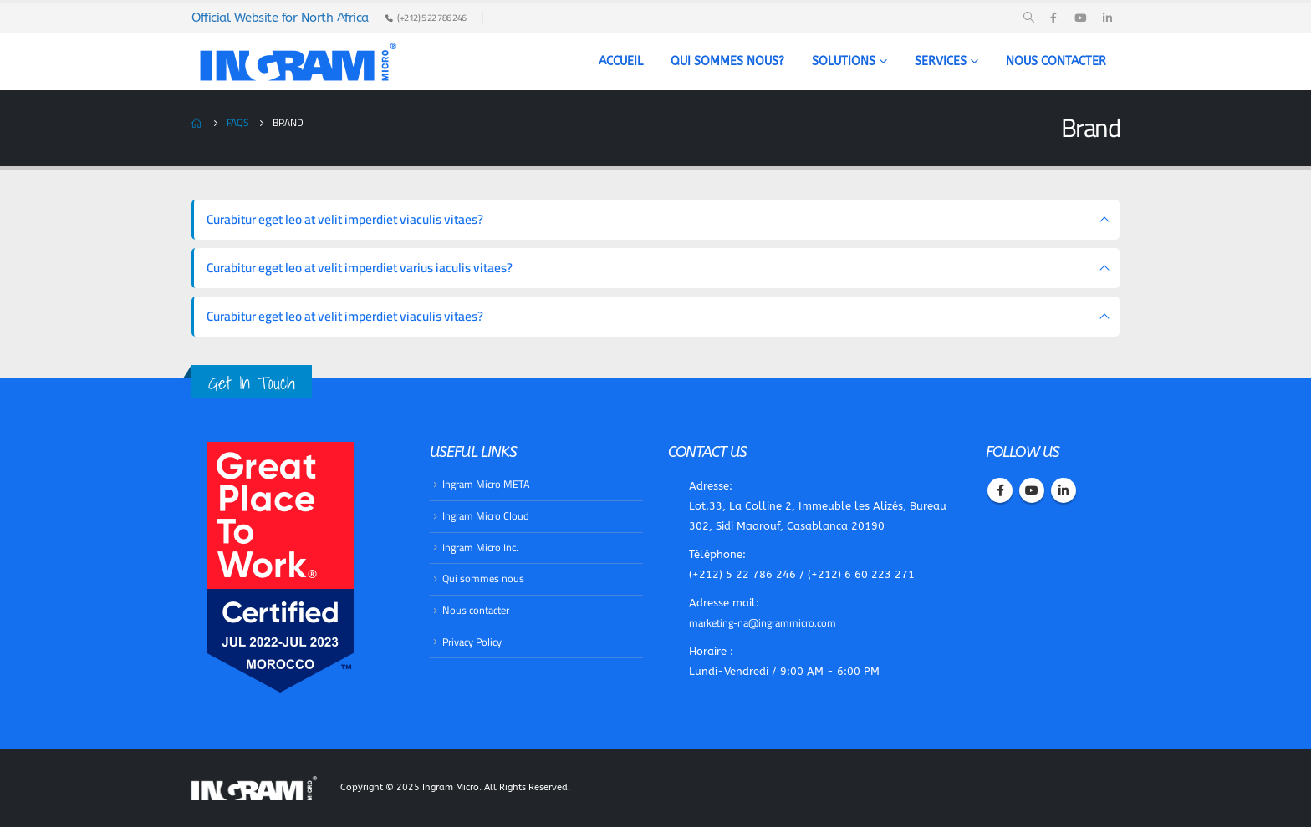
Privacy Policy (472, 642)
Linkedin (1063, 490)
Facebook (1000, 490)
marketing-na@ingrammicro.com (762, 622)
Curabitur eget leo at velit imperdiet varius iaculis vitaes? (360, 268)
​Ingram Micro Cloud (485, 515)
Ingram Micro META (486, 484)
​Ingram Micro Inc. (480, 547)
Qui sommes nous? (727, 61)
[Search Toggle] (1029, 17)
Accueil (621, 61)
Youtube (1031, 490)
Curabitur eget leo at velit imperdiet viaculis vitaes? (345, 219)
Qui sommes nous (483, 578)
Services (941, 61)
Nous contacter (1056, 61)
